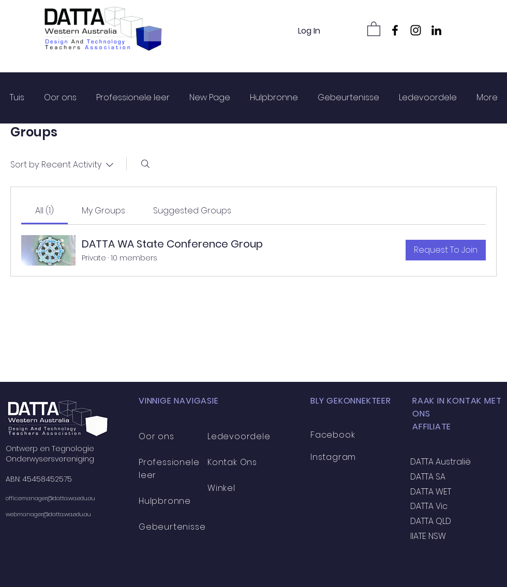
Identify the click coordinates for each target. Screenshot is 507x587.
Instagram (333, 457)
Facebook (332, 435)
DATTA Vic (429, 506)
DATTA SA (427, 477)
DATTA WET (430, 492)
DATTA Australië (440, 462)
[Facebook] (395, 30)
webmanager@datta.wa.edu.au (48, 514)
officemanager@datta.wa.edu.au (50, 498)
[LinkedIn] (436, 30)
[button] (373, 28)
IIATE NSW (428, 536)
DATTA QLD (430, 521)
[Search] (145, 164)
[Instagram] (416, 30)
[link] (44, 211)
